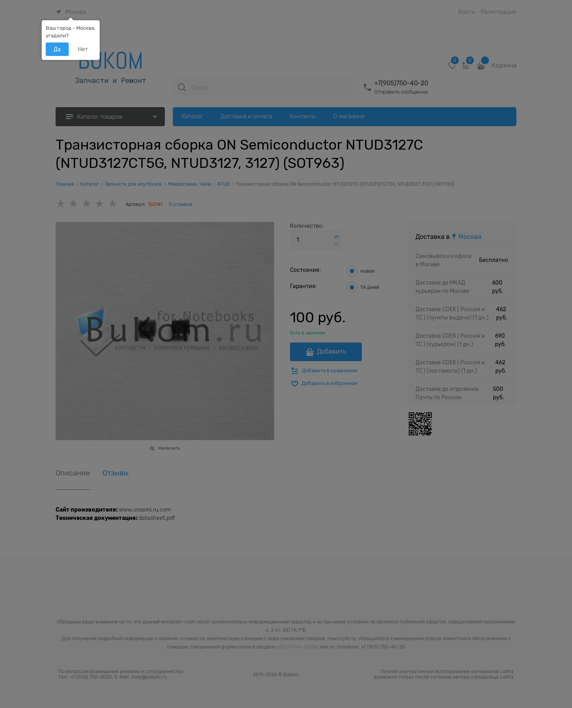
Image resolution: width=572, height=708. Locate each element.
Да (57, 49)
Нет (83, 49)
